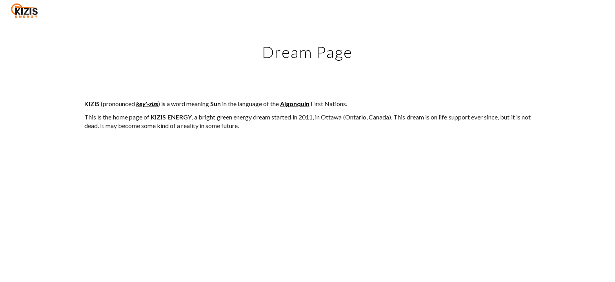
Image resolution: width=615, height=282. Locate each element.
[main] (307, 49)
